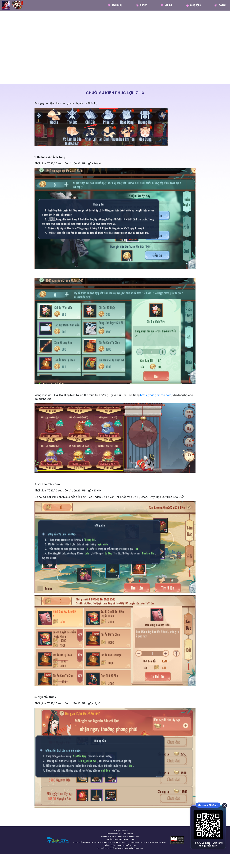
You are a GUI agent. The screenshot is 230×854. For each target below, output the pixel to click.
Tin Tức (143, 5)
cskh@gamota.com (131, 836)
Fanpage (222, 5)
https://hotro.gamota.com (123, 839)
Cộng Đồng (195, 5)
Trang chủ (117, 5)
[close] (224, 805)
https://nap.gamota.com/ (156, 395)
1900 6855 (111, 836)
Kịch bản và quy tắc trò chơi (125, 845)
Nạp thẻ (168, 5)
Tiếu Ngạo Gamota (120, 831)
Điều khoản (108, 845)
